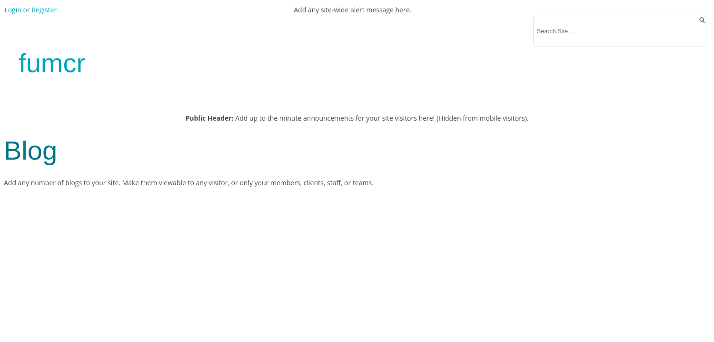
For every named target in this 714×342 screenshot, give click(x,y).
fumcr (52, 63)
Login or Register (30, 9)
